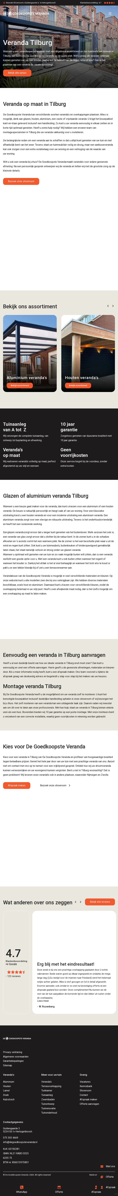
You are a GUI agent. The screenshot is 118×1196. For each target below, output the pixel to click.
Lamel (6, 1090)
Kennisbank (86, 1086)
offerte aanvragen (37, 667)
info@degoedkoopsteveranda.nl (20, 1142)
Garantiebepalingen (13, 1060)
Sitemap (7, 1065)
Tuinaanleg (47, 1095)
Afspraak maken (16, 785)
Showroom (85, 1090)
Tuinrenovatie (48, 1108)
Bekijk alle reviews (100, 901)
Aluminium (8, 1081)
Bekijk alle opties (17, 72)
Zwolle (104, 774)
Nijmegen (92, 774)
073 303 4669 (10, 1137)
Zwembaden (48, 1099)
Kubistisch (8, 1099)
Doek (6, 1095)
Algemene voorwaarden (15, 1056)
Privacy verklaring (12, 1052)
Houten (7, 1086)
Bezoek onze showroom (21, 181)
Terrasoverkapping (51, 1086)
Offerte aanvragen (89, 1103)
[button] (108, 306)
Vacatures (85, 1081)
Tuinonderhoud (49, 1112)
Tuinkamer (46, 1090)
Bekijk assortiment (20, 385)
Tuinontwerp (47, 1103)
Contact (84, 1095)
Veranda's (46, 1081)
